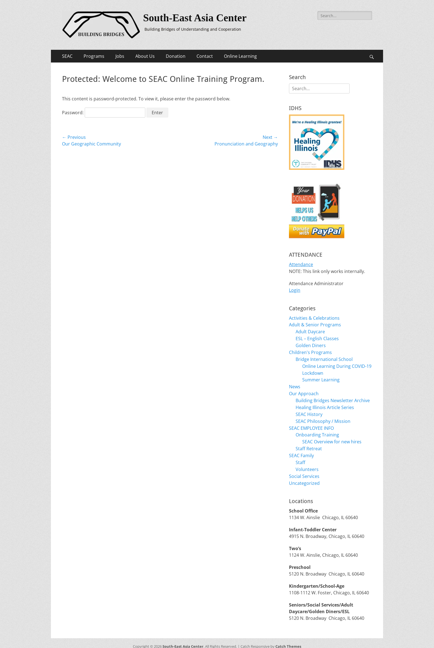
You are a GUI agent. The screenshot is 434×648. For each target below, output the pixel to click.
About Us (145, 56)
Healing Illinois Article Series (325, 403)
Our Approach (304, 390)
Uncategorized (304, 476)
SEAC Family (301, 450)
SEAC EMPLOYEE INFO (311, 423)
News (294, 383)
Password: (103, 113)
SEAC (67, 56)
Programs (94, 56)
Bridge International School (324, 357)
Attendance (301, 264)
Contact (205, 56)
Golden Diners (311, 343)
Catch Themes (288, 639)
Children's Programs (310, 350)
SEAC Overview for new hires (331, 436)
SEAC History (309, 410)
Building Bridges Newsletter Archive (333, 397)
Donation (175, 56)
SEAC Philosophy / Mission (323, 416)
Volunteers (307, 463)
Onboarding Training (317, 430)
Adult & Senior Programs (315, 324)
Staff (300, 456)
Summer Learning (321, 377)
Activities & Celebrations (314, 317)
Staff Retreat (309, 443)
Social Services (304, 470)
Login (294, 289)
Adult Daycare (310, 330)
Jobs (119, 56)
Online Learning (240, 56)
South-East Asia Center (195, 18)
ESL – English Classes (317, 337)
